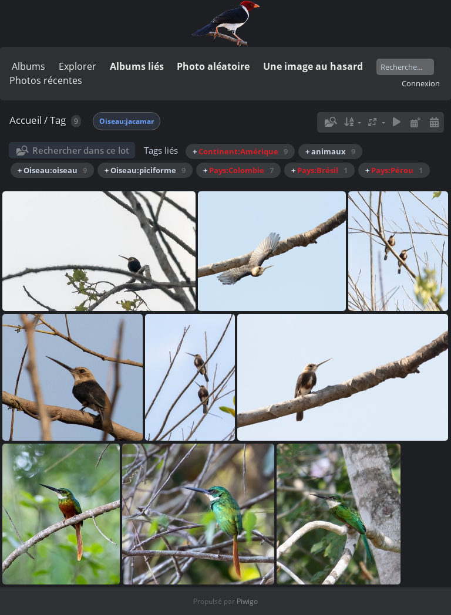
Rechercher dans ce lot (80, 150)
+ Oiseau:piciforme (145, 170)
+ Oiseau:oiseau (52, 170)
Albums (28, 66)
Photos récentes (45, 80)
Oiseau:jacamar (126, 121)
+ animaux (330, 151)
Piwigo (247, 601)
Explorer (77, 66)
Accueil (25, 120)
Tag (58, 120)
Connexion (421, 83)
